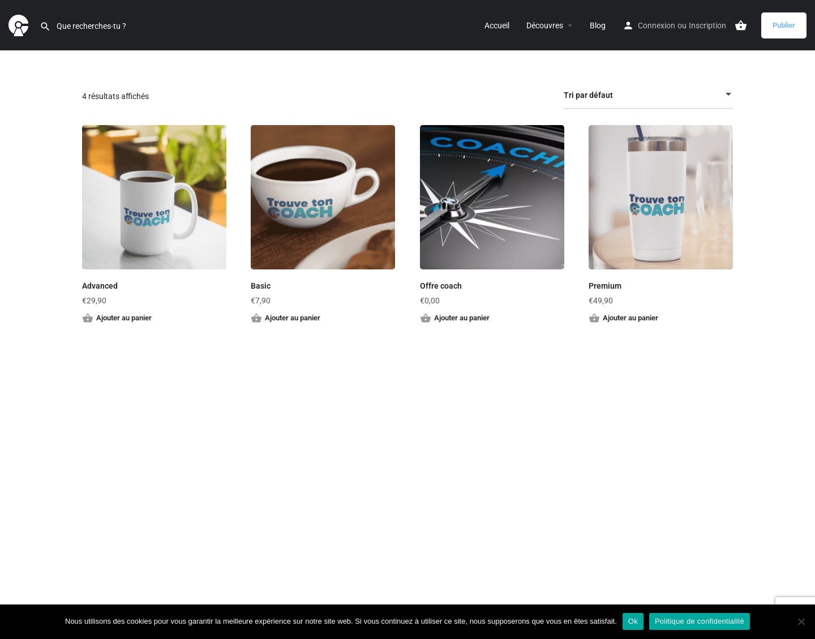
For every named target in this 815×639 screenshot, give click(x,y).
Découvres (544, 25)
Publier (784, 25)
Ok (633, 621)
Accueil (496, 25)
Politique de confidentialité (699, 621)
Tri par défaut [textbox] (641, 97)
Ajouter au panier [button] (124, 318)
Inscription (707, 25)
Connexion (656, 25)
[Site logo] (19, 24)
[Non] (801, 621)
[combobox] (648, 95)
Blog (598, 25)
